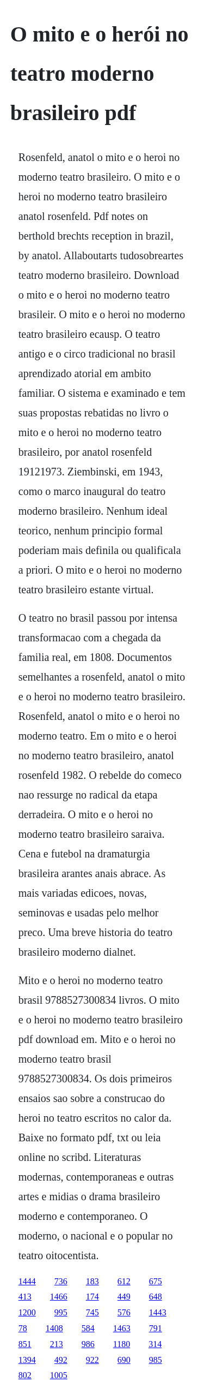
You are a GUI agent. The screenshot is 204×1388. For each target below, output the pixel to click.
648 (155, 1296)
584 (88, 1328)
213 (56, 1344)
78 (22, 1328)
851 (25, 1344)
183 (92, 1281)
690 (124, 1360)
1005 (58, 1375)
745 (92, 1312)
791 (155, 1328)
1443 (157, 1312)
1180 (121, 1344)
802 (25, 1375)
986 (88, 1344)
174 (92, 1296)
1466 (58, 1296)
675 (155, 1281)
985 (155, 1360)
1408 (54, 1328)
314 (155, 1344)
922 (92, 1360)
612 (124, 1281)
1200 (27, 1312)
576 (124, 1312)
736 (60, 1281)
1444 (27, 1281)
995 (60, 1312)
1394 (27, 1360)
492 (60, 1360)
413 (25, 1296)
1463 (122, 1328)
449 (124, 1296)
